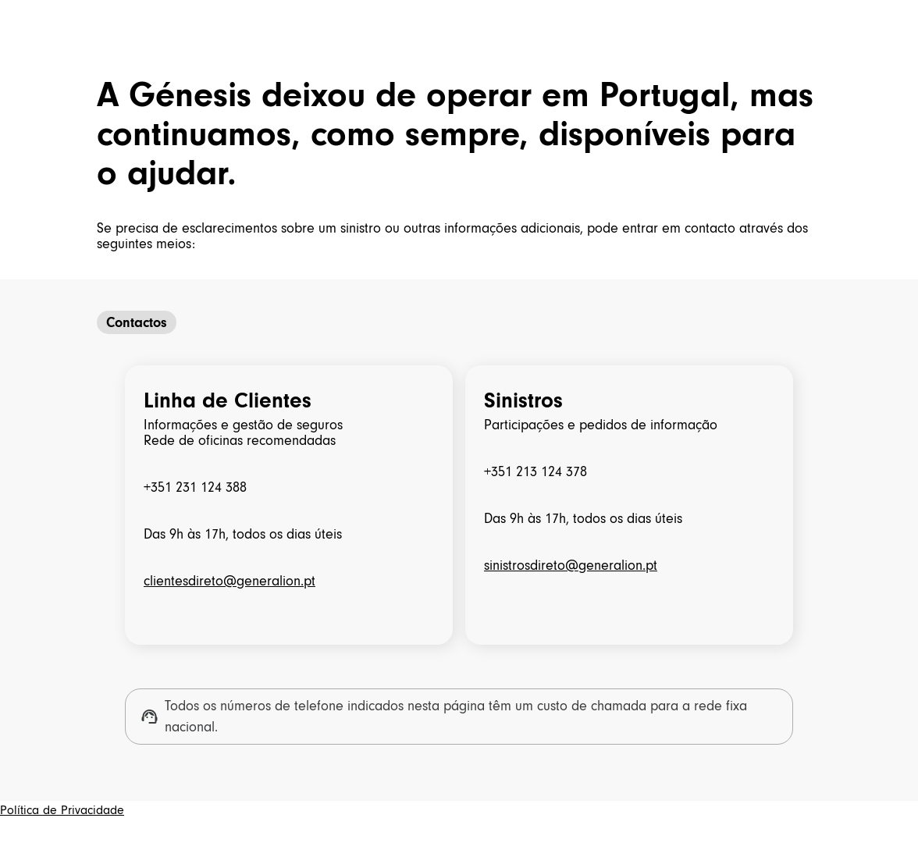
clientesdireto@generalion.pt (229, 581)
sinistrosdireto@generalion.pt (570, 565)
